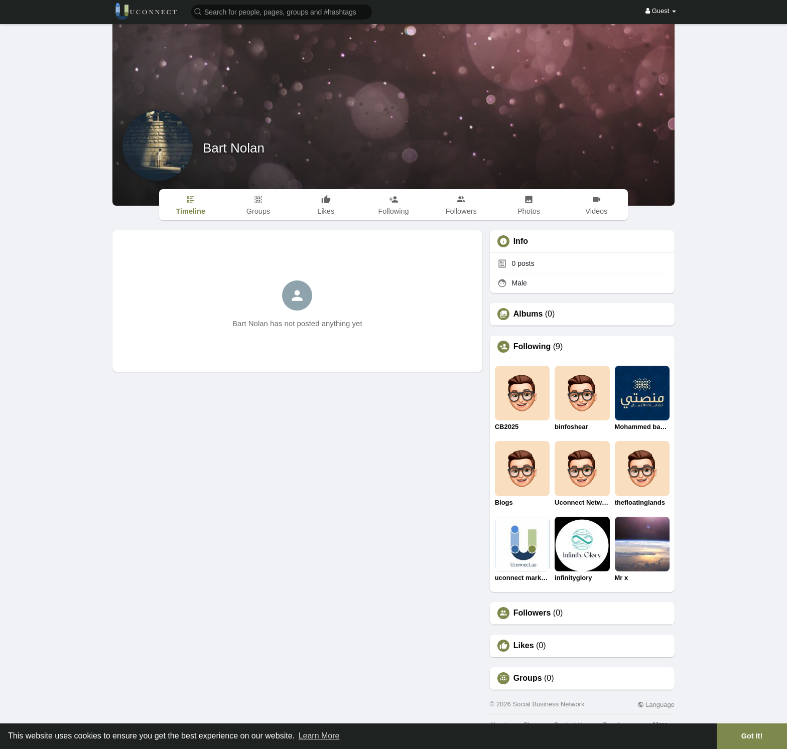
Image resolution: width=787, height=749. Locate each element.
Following (532, 347)
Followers (532, 613)
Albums (528, 314)
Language (656, 704)
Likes (523, 646)
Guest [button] (660, 11)
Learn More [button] (319, 735)
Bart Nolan (234, 148)
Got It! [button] (751, 736)
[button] (281, 11)
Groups (527, 678)
